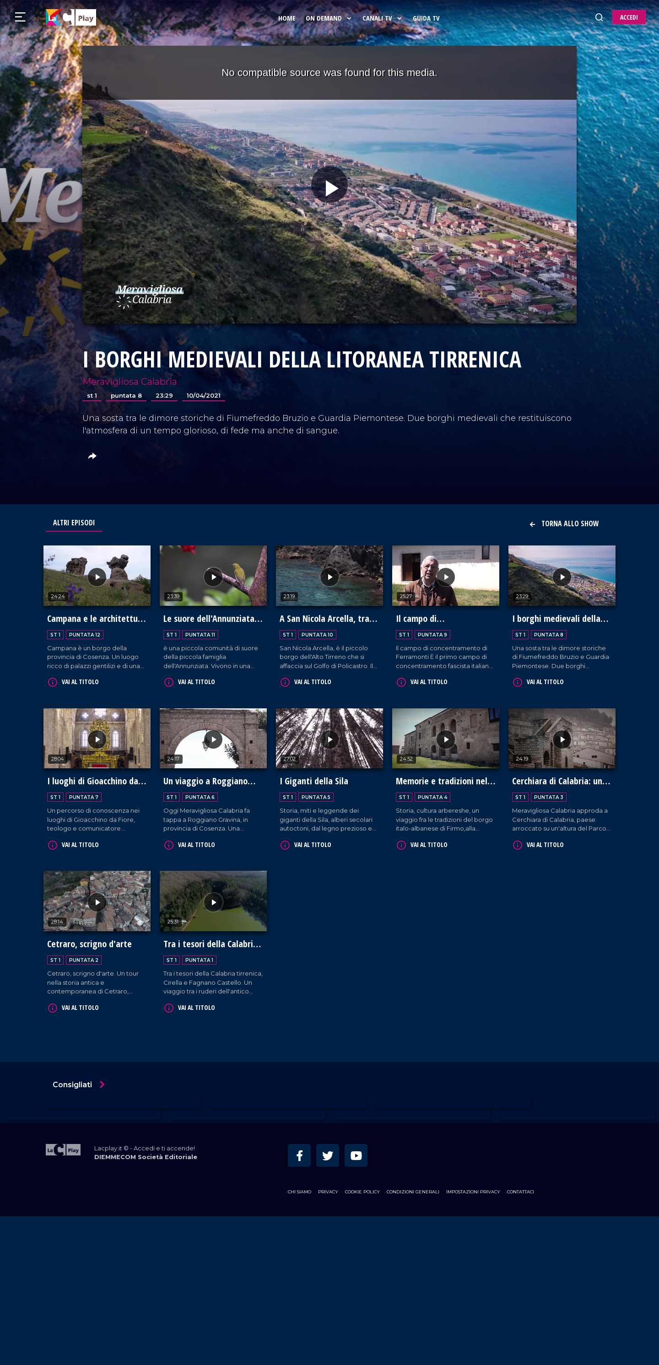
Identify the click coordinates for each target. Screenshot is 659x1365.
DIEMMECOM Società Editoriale (145, 1305)
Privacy (328, 1340)
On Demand (331, 17)
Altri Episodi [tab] (74, 523)
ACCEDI (629, 17)
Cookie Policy (362, 1340)
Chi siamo (299, 1340)
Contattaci (520, 1340)
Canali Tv (384, 17)
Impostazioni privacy (473, 1340)
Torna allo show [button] (564, 523)
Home (288, 17)
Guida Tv (428, 17)
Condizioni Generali (413, 1340)
